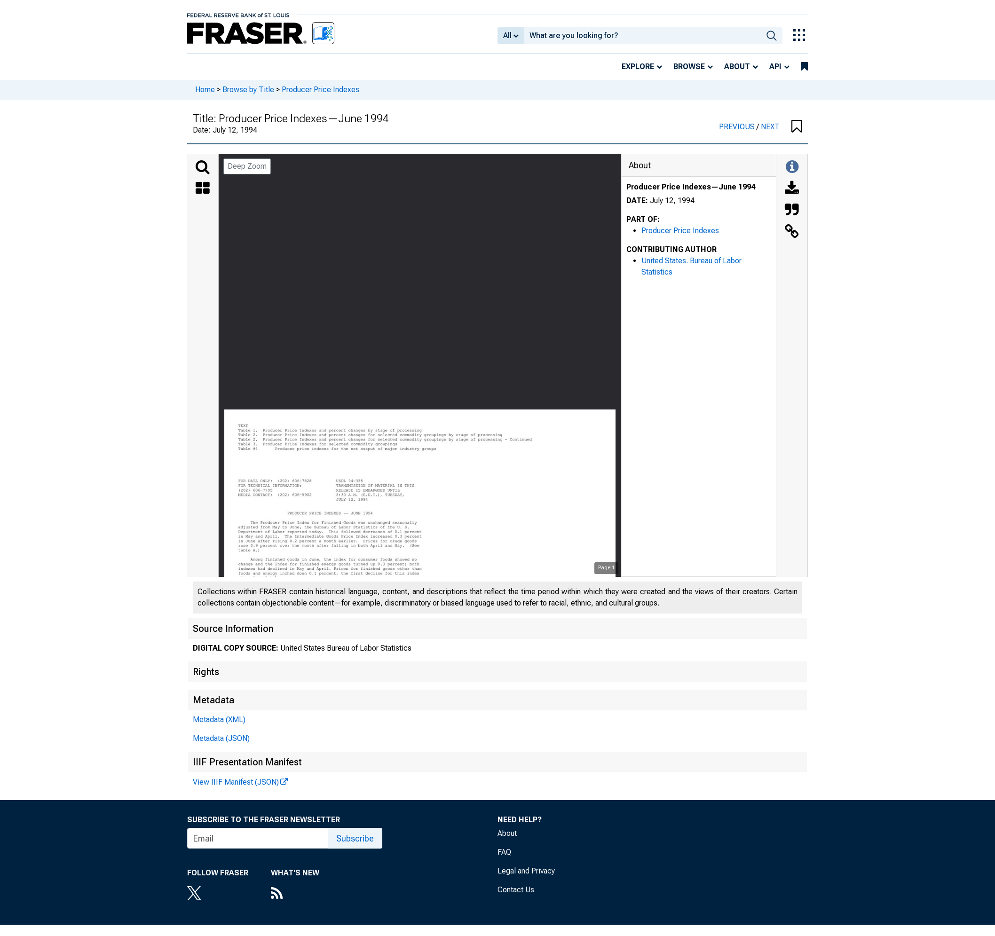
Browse (689, 66)
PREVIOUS (738, 126)
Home (205, 89)
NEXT (770, 126)
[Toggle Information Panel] (792, 167)
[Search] (203, 167)
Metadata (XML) (219, 719)
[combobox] (642, 35)
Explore (638, 66)
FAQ (504, 852)
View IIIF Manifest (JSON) (236, 782)
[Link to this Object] (792, 232)
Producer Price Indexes (320, 89)
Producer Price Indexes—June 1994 (690, 186)
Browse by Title (248, 89)
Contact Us (516, 889)
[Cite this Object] (792, 210)
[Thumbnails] (203, 189)
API (775, 66)
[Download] (792, 189)
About (737, 66)
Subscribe (355, 838)
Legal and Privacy (526, 870)
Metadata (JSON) (221, 738)
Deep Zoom (247, 166)
